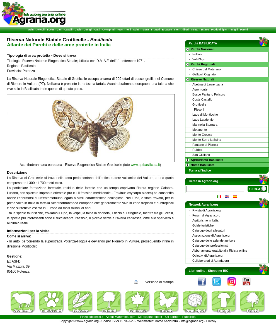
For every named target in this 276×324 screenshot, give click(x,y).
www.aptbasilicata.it (145, 165)
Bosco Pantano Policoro (208, 94)
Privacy (211, 321)
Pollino (197, 54)
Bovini (51, 29)
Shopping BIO (218, 270)
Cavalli (68, 29)
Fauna (145, 29)
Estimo (204, 29)
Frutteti (155, 29)
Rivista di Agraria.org (206, 210)
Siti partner (172, 316)
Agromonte (199, 89)
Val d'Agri (198, 59)
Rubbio (197, 149)
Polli (128, 29)
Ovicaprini (108, 29)
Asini (31, 29)
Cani (59, 29)
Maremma (122, 316)
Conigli (88, 29)
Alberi (185, 29)
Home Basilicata (202, 164)
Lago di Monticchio (205, 114)
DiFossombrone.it (150, 316)
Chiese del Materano (206, 69)
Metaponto (199, 129)
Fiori (177, 29)
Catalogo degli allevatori (208, 230)
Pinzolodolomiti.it (91, 316)
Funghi (233, 29)
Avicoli (41, 29)
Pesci (120, 29)
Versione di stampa (159, 282)
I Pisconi (198, 109)
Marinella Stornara (204, 124)
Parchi (244, 29)
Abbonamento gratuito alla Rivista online (219, 250)
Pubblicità (189, 316)
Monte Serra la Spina (206, 139)
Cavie (78, 29)
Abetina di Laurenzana (207, 84)
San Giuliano (201, 154)
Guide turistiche (203, 225)
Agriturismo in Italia (205, 220)
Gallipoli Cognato (204, 74)
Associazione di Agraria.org (210, 235)
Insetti (194, 29)
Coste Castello (202, 99)
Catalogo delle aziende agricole (213, 240)
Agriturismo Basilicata (207, 159)
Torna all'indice (200, 170)
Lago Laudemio (203, 119)
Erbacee (167, 29)
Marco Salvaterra (166, 321)
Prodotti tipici (219, 29)
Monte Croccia (202, 134)
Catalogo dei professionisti (210, 245)
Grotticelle (199, 104)
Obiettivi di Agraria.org (207, 255)
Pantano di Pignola (205, 144)
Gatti (97, 29)
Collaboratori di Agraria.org (210, 260)
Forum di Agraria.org (206, 215)
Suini (136, 29)
